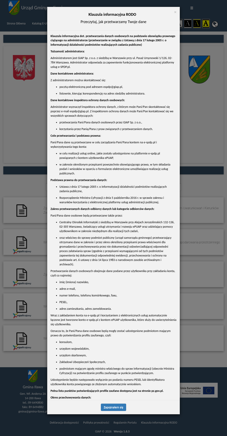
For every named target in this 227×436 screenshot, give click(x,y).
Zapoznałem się (113, 407)
